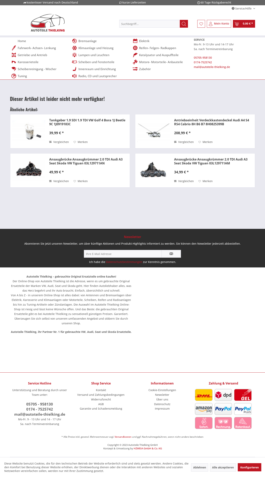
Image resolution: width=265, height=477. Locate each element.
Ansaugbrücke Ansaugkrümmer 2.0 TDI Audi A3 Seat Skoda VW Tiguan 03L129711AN (86, 161)
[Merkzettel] (201, 24)
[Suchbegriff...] (153, 24)
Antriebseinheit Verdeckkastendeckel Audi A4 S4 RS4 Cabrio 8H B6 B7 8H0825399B (211, 122)
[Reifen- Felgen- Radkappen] (161, 47)
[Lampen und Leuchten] (101, 54)
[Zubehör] (161, 68)
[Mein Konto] (219, 24)
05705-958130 (203, 57)
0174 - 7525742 (39, 409)
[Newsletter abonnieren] (171, 254)
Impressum (162, 408)
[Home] (40, 40)
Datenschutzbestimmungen (124, 262)
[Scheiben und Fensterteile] (101, 61)
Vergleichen (59, 142)
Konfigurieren (249, 467)
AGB (101, 404)
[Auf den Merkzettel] (81, 142)
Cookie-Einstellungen (162, 390)
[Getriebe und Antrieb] (40, 54)
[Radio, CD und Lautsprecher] (101, 75)
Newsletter (162, 395)
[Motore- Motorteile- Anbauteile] (161, 61)
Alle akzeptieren (223, 467)
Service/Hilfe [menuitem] (242, 8)
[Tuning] (40, 75)
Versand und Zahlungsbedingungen (101, 395)
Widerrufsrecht (101, 399)
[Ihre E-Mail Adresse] (123, 254)
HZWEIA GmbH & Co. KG (148, 448)
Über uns (162, 399)
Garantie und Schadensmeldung (101, 408)
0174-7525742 (203, 62)
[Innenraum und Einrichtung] (101, 68)
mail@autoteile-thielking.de (212, 67)
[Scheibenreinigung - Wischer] (40, 68)
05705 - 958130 (39, 404)
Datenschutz (162, 404)
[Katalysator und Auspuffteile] (161, 54)
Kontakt (101, 390)
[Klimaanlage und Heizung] (101, 47)
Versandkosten (123, 436)
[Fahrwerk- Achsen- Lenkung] (40, 47)
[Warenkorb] (244, 24)
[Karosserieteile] (40, 61)
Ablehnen (199, 467)
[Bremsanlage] (101, 40)
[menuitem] (153, 24)
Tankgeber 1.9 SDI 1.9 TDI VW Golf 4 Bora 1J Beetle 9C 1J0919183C (87, 122)
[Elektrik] (161, 40)
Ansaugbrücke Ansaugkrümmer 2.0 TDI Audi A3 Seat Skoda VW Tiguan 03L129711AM (210, 161)
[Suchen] (184, 24)
